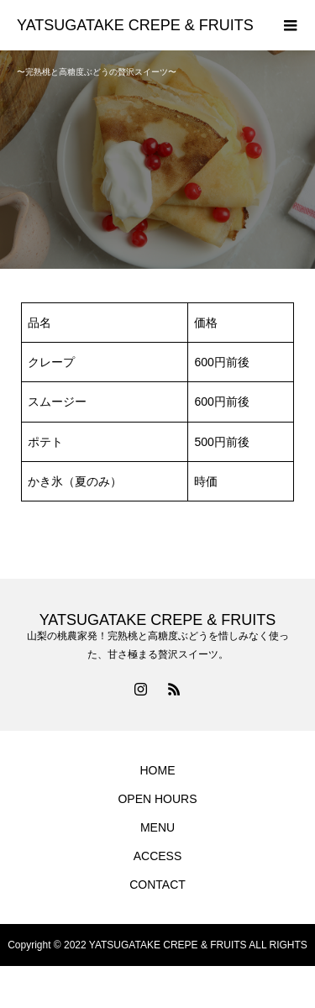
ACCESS (158, 856)
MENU (157, 827)
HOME (158, 770)
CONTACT (157, 884)
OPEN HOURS (157, 799)
